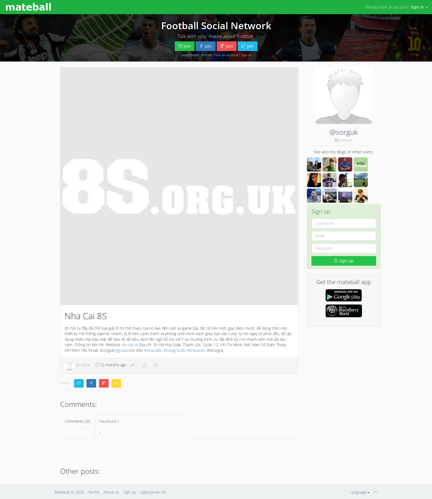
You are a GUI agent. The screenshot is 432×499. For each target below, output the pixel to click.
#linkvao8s (196, 350)
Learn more (190, 54)
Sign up (343, 260)
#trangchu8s (174, 350)
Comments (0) (77, 421)
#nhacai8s (153, 350)
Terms (93, 492)
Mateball (61, 492)
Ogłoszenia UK (153, 492)
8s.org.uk (130, 344)
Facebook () (141, 426)
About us (111, 492)
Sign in (246, 54)
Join (184, 46)
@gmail (120, 350)
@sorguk (344, 132)
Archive (346, 140)
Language (360, 492)
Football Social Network (216, 25)
